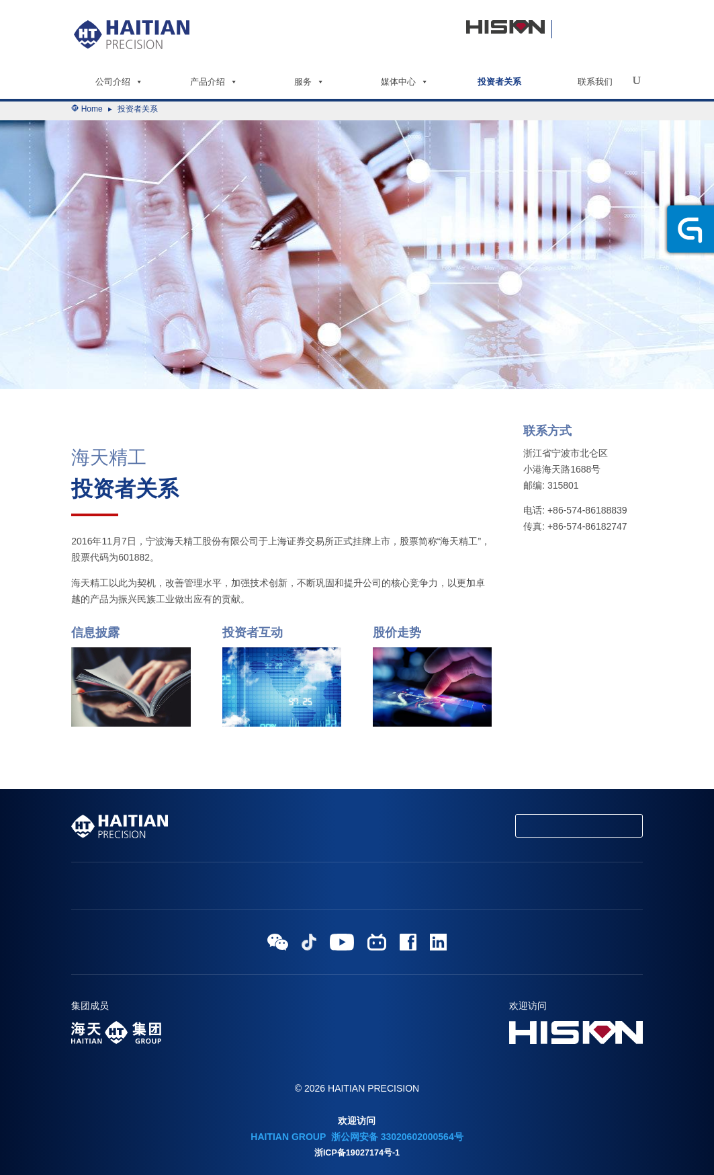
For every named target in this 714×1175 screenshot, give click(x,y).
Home (92, 109)
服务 (309, 82)
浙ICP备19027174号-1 (357, 1153)
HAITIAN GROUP (288, 1136)
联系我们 (595, 82)
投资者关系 (499, 82)
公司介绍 (119, 82)
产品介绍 (214, 82)
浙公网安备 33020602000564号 (395, 1136)
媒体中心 (405, 82)
